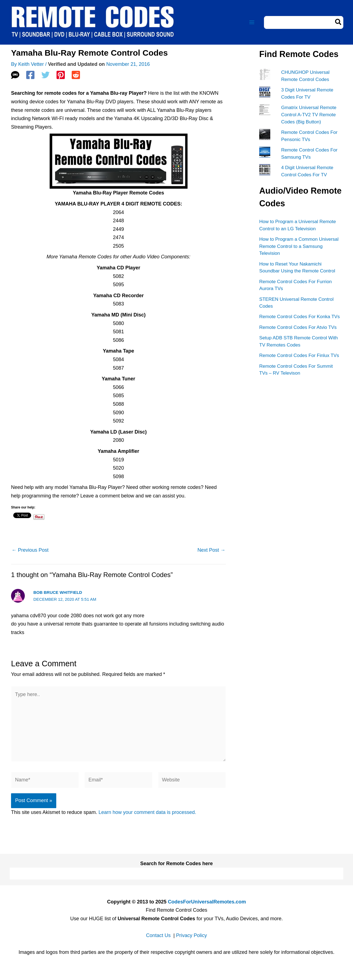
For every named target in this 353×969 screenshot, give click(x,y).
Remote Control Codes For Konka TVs (299, 316)
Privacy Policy (191, 935)
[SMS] (15, 75)
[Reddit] (76, 75)
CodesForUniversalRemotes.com (207, 902)
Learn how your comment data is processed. (147, 812)
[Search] (338, 22)
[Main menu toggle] (251, 22)
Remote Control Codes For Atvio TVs (297, 326)
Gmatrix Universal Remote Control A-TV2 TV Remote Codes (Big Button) (308, 114)
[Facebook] (30, 75)
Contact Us (158, 935)
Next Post (211, 550)
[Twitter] (45, 75)
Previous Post (30, 550)
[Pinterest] (61, 75)
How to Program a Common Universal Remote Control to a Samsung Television (298, 245)
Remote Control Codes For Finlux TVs (299, 354)
